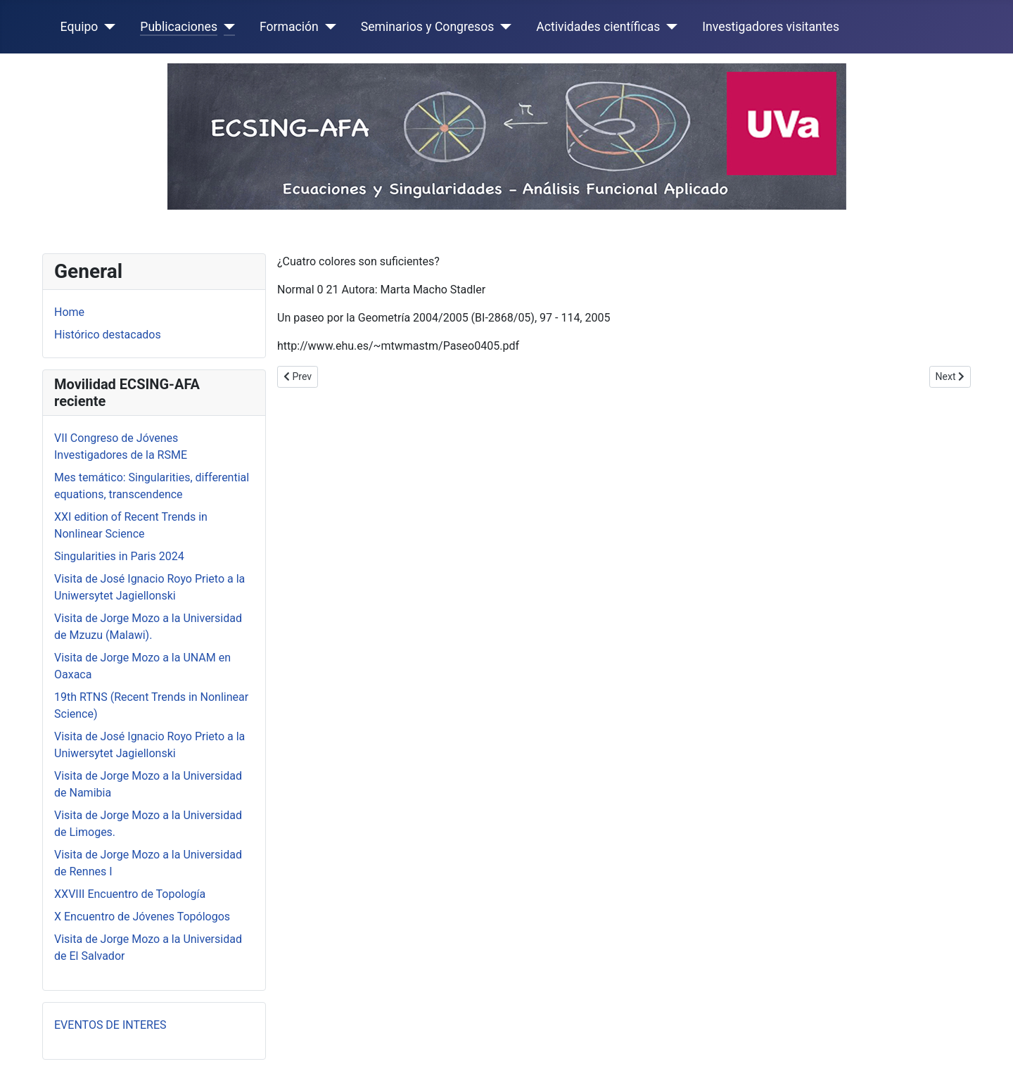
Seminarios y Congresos (428, 27)
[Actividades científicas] (668, 27)
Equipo (79, 27)
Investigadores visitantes (770, 27)
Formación (289, 27)
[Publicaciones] (226, 27)
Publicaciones (178, 27)
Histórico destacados (107, 334)
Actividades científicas (598, 27)
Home (69, 312)
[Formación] (327, 27)
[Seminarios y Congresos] (502, 27)
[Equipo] (106, 27)
